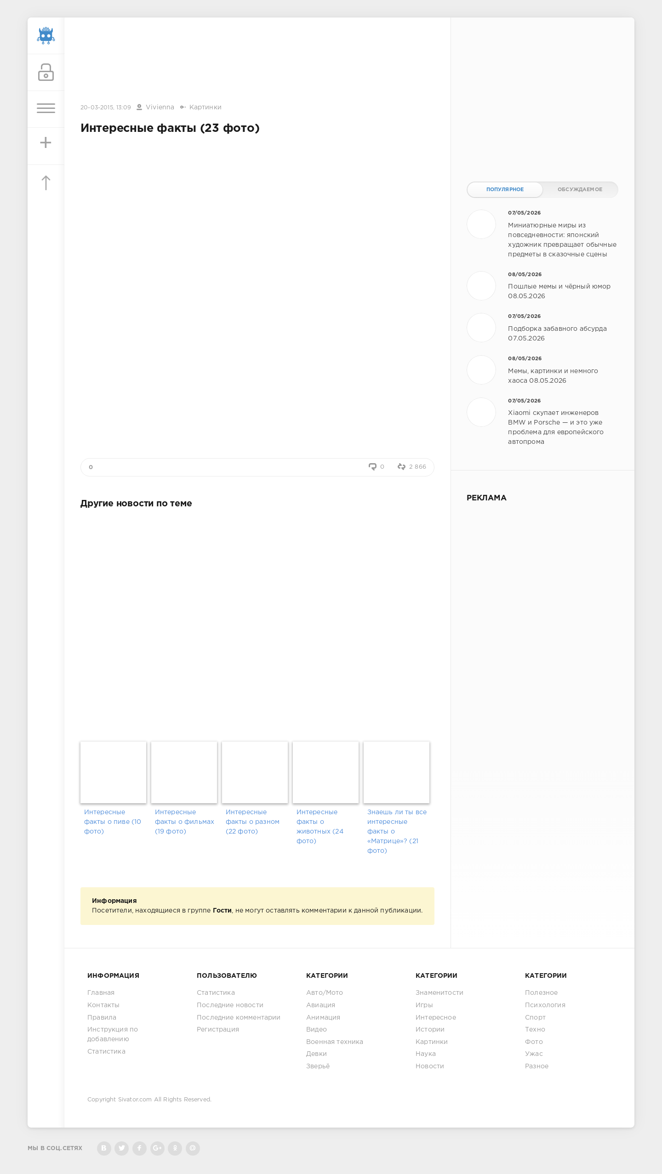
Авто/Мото (324, 993)
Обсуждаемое (580, 189)
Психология (545, 1005)
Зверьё (318, 1066)
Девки (316, 1054)
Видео (316, 1029)
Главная (100, 993)
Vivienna (160, 107)
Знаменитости (439, 993)
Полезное (541, 993)
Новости (430, 1066)
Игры (424, 1005)
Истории (430, 1029)
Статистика (106, 1052)
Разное (536, 1066)
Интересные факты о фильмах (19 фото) (185, 822)
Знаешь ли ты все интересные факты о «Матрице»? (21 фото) (397, 832)
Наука (426, 1054)
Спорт (535, 1018)
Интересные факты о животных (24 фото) (320, 827)
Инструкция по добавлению (112, 1034)
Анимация (323, 1018)
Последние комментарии (239, 1018)
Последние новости (230, 1005)
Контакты (103, 1005)
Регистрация (218, 1029)
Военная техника (335, 1042)
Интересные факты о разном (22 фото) (253, 822)
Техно (535, 1029)
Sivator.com (135, 1099)
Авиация (320, 1005)
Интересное (436, 1018)
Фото (534, 1042)
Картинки (205, 107)
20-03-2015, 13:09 (105, 107)
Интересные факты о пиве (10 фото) (113, 822)
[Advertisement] (257, 61)
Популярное (505, 189)
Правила (101, 1018)
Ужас (534, 1054)
